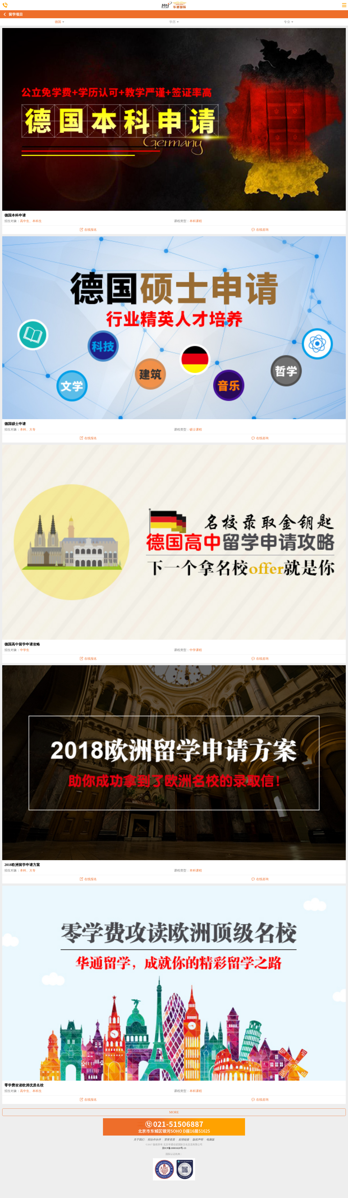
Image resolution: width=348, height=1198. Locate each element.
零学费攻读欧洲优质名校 (24, 1085)
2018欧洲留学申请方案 (22, 865)
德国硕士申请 (15, 424)
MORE (174, 1112)
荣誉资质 (169, 1139)
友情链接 (183, 1139)
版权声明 (197, 1139)
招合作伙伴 (154, 1139)
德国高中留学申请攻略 (22, 644)
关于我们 (139, 1139)
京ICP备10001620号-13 (174, 1148)
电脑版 (210, 1139)
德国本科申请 (15, 215)
